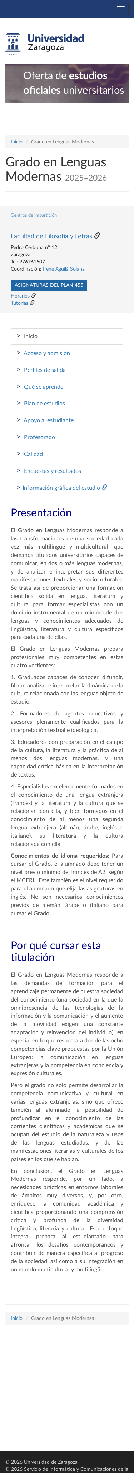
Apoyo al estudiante (45, 420)
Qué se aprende (39, 386)
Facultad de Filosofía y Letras (51, 236)
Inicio (17, 141)
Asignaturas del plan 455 (49, 285)
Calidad (29, 453)
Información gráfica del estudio (61, 487)
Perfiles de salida (41, 369)
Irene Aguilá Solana (64, 269)
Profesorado (35, 437)
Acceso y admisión (43, 352)
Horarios (20, 296)
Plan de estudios (40, 403)
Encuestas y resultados (48, 470)
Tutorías (19, 303)
